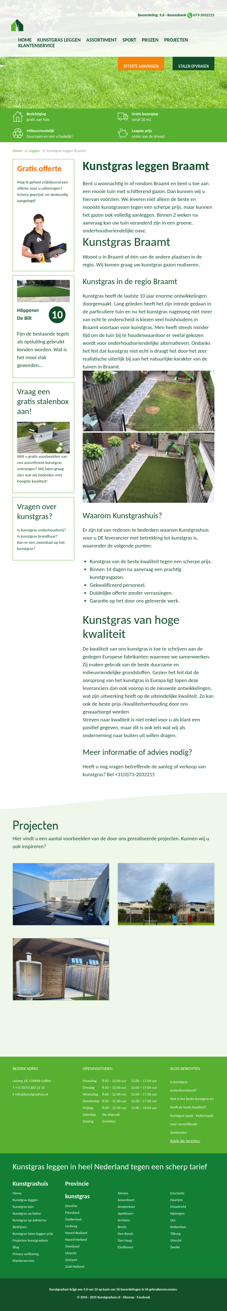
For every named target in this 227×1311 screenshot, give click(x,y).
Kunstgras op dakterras (29, 1220)
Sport (129, 40)
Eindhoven (125, 1247)
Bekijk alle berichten (185, 1141)
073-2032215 (200, 15)
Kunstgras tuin (23, 1206)
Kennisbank (176, 15)
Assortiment (101, 40)
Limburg (71, 1226)
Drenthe (71, 1206)
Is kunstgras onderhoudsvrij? (41, 530)
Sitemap (128, 1297)
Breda (122, 1227)
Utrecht (71, 1253)
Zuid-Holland (74, 1266)
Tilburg (175, 1233)
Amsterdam (126, 1206)
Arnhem (124, 1220)
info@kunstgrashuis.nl (31, 1094)
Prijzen (150, 40)
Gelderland (73, 1219)
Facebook (143, 1297)
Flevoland (72, 1212)
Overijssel (72, 1246)
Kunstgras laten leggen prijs (33, 1233)
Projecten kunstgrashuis (30, 1240)
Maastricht (178, 1206)
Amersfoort (126, 1200)
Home (25, 40)
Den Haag (125, 1240)
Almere (123, 1193)
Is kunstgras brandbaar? (37, 536)
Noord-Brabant (76, 1233)
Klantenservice (36, 45)
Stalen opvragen (193, 66)
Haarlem (176, 1200)
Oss (173, 1220)
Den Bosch (125, 1233)
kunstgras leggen (59, 40)
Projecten (176, 40)
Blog (16, 1247)
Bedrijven (20, 1227)
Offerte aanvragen (141, 66)
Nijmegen (177, 1213)
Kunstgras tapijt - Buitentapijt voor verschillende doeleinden (192, 1124)
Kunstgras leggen (25, 1200)
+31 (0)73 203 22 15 (30, 1087)
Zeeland (71, 1260)
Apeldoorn (125, 1213)
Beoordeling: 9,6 (151, 15)
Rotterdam (178, 1227)
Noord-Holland (76, 1239)
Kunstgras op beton (27, 1213)
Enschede (177, 1193)
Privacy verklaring (26, 1254)
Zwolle (175, 1247)
